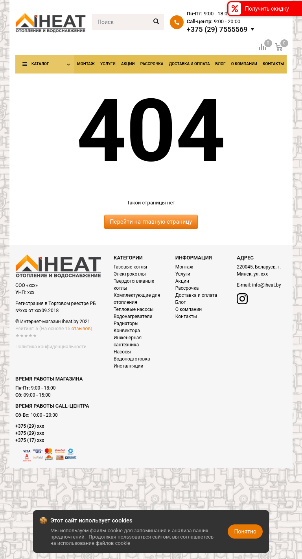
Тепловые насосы (133, 309)
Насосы (122, 352)
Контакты (273, 64)
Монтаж (86, 64)
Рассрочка (152, 64)
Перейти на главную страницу (151, 222)
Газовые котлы (130, 267)
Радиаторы (126, 323)
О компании (244, 64)
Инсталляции (128, 366)
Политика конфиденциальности (51, 346)
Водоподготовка (132, 359)
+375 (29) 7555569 (217, 29)
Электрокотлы (130, 274)
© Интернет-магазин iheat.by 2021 (52, 321)
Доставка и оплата (189, 64)
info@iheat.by (266, 285)
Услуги (108, 64)
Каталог (40, 64)
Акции (128, 64)
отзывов (81, 328)
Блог (220, 64)
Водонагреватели (133, 316)
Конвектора (127, 330)
